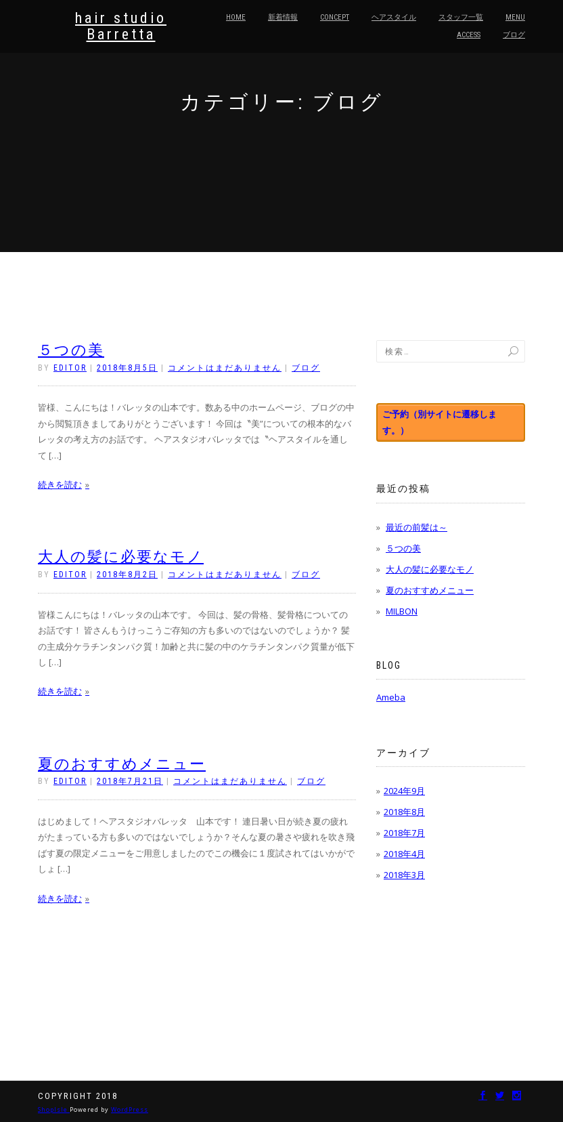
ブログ (514, 34)
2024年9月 (404, 791)
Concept (334, 17)
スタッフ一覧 (460, 17)
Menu (515, 17)
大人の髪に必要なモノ (121, 556)
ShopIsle (54, 1109)
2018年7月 (404, 833)
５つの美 (71, 349)
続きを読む (60, 484)
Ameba (390, 697)
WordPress (129, 1109)
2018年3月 (404, 875)
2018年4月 (404, 854)
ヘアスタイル (393, 17)
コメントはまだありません (225, 368)
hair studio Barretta (120, 26)
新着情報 (283, 17)
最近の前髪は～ (416, 527)
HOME (236, 17)
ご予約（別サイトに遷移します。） (439, 422)
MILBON (402, 611)
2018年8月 (404, 812)
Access (468, 34)
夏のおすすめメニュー (122, 763)
